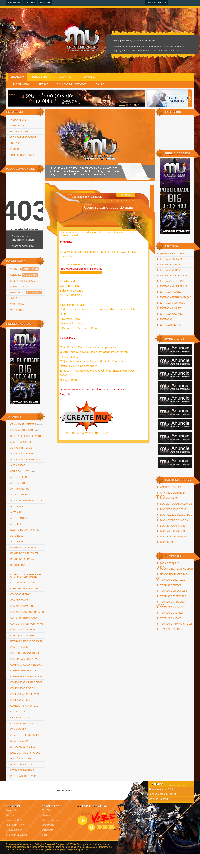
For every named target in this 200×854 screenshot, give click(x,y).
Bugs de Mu (17, 565)
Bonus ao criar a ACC (23, 547)
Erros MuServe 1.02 (22, 747)
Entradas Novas (170, 325)
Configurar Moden (22, 688)
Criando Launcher (22, 723)
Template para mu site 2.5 (176, 623)
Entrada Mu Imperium (173, 286)
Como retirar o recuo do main (108, 207)
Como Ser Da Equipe (22, 155)
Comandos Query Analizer (27, 612)
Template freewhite (173, 596)
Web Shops (17, 310)
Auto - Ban (16, 506)
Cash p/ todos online (23, 582)
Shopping (65, 76)
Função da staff (20, 758)
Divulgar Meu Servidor (72, 84)
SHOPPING (190, 98)
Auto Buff (16, 524)
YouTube (45, 2)
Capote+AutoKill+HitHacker (24, 574)
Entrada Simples (170, 308)
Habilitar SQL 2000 (21, 764)
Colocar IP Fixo (20, 594)
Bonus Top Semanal (22, 559)
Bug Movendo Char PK (174, 520)
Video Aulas (17, 304)
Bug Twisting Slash (172, 531)
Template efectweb (172, 580)
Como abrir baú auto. (23, 618)
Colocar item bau (24, 430)
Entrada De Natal (171, 270)
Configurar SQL (20, 700)
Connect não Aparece (24, 706)
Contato (14, 143)
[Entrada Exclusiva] (172, 253)
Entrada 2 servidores (174, 259)
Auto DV (10, 815)
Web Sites (24, 269)
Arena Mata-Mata (20, 494)
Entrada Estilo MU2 (172, 281)
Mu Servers (26, 292)
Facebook (14, 2)
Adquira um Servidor (22, 137)
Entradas (166, 319)
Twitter (30, 2)
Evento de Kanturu (25, 530)
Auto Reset (17, 535)
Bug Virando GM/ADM (173, 536)
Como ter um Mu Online (25, 653)
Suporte (89, 76)
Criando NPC (18, 729)
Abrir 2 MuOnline (21, 442)
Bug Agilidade (169, 498)
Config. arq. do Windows (26, 664)
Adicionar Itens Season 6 (26, 459)
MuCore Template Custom (176, 569)
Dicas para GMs (19, 741)
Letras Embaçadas (22, 770)
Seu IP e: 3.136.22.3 (156, 2)
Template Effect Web (173, 591)
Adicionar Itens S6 (21, 453)
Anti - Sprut (17, 483)
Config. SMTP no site (23, 670)
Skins (13, 298)
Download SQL (19, 286)
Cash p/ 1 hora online (23, 577)
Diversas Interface (22, 280)
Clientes (24, 275)
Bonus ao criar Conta (24, 553)
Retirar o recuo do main (26, 641)
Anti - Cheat (17, 465)
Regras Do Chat (19, 131)
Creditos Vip (18, 711)
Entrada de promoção (174, 275)
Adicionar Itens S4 (21, 447)
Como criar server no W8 (26, 623)
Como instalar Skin (22, 629)
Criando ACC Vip (20, 717)
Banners (14, 149)
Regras (43, 84)
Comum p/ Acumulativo (24, 659)
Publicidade (39, 76)
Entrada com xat (171, 264)
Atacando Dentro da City (26, 500)
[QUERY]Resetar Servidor (26, 436)
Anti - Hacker (18, 477)
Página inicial (17, 119)
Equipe (99, 84)
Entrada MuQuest (171, 292)
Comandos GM (19, 600)
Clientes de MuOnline (24, 588)
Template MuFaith (171, 618)
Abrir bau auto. (22, 471)
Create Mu (17, 76)
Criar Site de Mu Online (25, 735)
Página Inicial (21, 84)
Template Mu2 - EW (171, 612)
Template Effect (170, 585)
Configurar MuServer (24, 694)
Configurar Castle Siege (26, 682)
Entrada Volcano (171, 314)
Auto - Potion (18, 518)
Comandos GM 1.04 (21, 606)
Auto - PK (16, 512)
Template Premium (171, 629)
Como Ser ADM (19, 647)
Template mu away (171, 607)
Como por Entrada (22, 635)
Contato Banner (14, 830)
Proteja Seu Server (23, 776)
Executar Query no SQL (25, 752)
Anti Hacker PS (19, 489)
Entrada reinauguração (175, 297)
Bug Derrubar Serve (173, 509)
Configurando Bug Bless (26, 676)
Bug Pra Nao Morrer (173, 525)
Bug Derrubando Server (176, 503)
